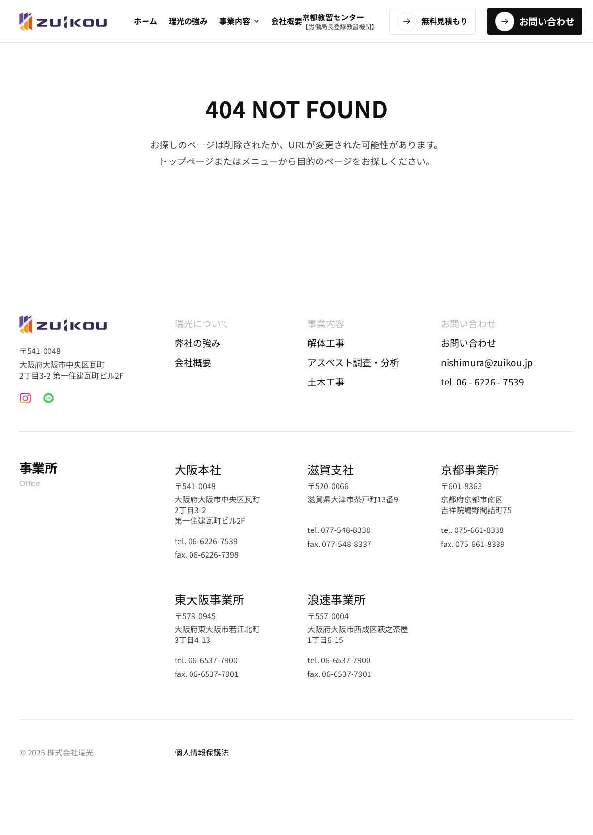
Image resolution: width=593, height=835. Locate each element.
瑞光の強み (188, 21)
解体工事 (325, 342)
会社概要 (286, 21)
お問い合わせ (468, 342)
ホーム (145, 21)
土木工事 (325, 381)
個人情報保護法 (202, 752)
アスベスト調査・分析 (353, 362)
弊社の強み (198, 342)
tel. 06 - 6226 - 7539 (482, 381)
